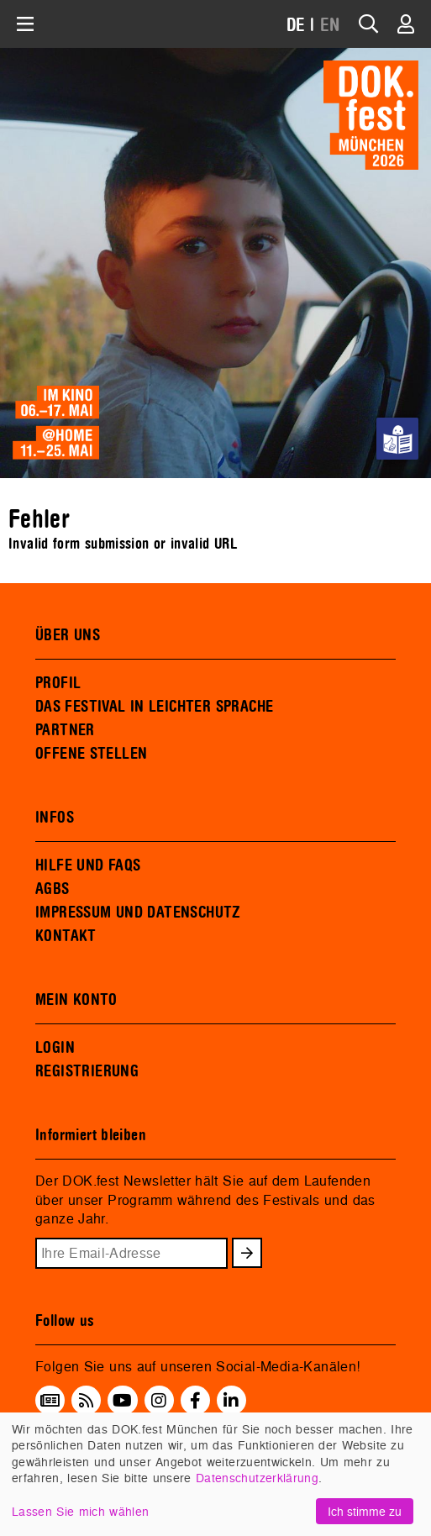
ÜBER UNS (67, 635)
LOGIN (55, 1047)
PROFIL (58, 683)
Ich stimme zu (365, 1511)
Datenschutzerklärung (257, 1478)
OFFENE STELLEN (91, 753)
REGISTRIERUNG (87, 1071)
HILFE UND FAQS (87, 865)
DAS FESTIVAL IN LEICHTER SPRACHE (154, 706)
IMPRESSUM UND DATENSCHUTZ (138, 912)
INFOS (54, 817)
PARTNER (65, 730)
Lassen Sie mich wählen (80, 1511)
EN (330, 25)
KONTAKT (66, 936)
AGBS (52, 889)
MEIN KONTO (76, 1000)
